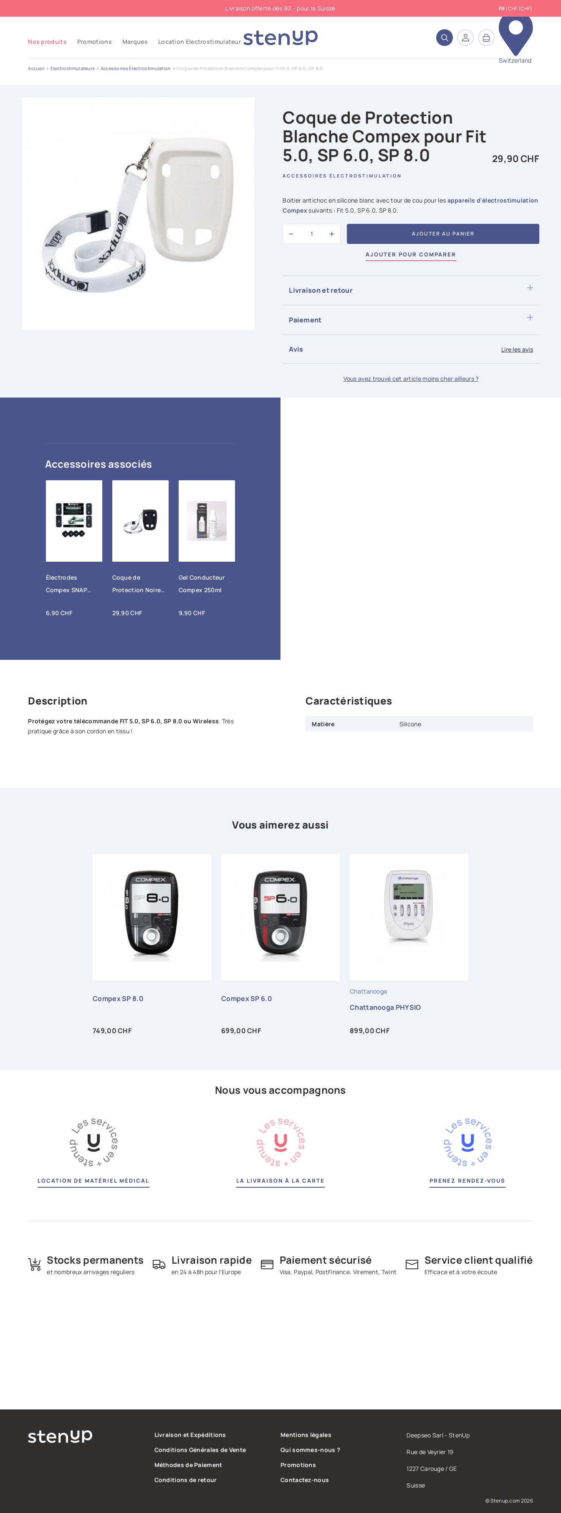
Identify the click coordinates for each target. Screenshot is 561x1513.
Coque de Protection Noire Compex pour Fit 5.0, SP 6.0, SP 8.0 (138, 585)
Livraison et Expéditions (190, 1435)
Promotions (298, 1465)
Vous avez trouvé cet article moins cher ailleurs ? (411, 379)
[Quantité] (311, 233)
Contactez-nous (304, 1480)
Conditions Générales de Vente (200, 1450)
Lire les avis (517, 349)
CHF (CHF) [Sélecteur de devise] (520, 8)
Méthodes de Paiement (188, 1465)
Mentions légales (305, 1435)
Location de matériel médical (93, 1180)
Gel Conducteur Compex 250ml (202, 583)
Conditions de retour (185, 1480)
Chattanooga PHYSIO (385, 1007)
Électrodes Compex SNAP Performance (66, 585)
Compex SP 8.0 (118, 998)
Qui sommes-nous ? (310, 1450)
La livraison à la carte (280, 1180)
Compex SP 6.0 (246, 998)
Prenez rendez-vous (467, 1180)
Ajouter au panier (443, 233)
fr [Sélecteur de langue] (502, 9)
